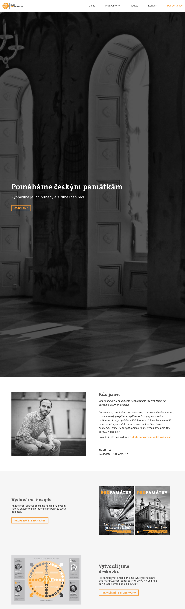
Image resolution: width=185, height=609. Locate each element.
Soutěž (134, 6)
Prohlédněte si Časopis (30, 521)
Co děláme (21, 208)
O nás (92, 6)
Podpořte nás (175, 6)
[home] (12, 6)
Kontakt (152, 6)
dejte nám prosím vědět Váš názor (151, 437)
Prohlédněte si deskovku (119, 593)
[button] (112, 5)
